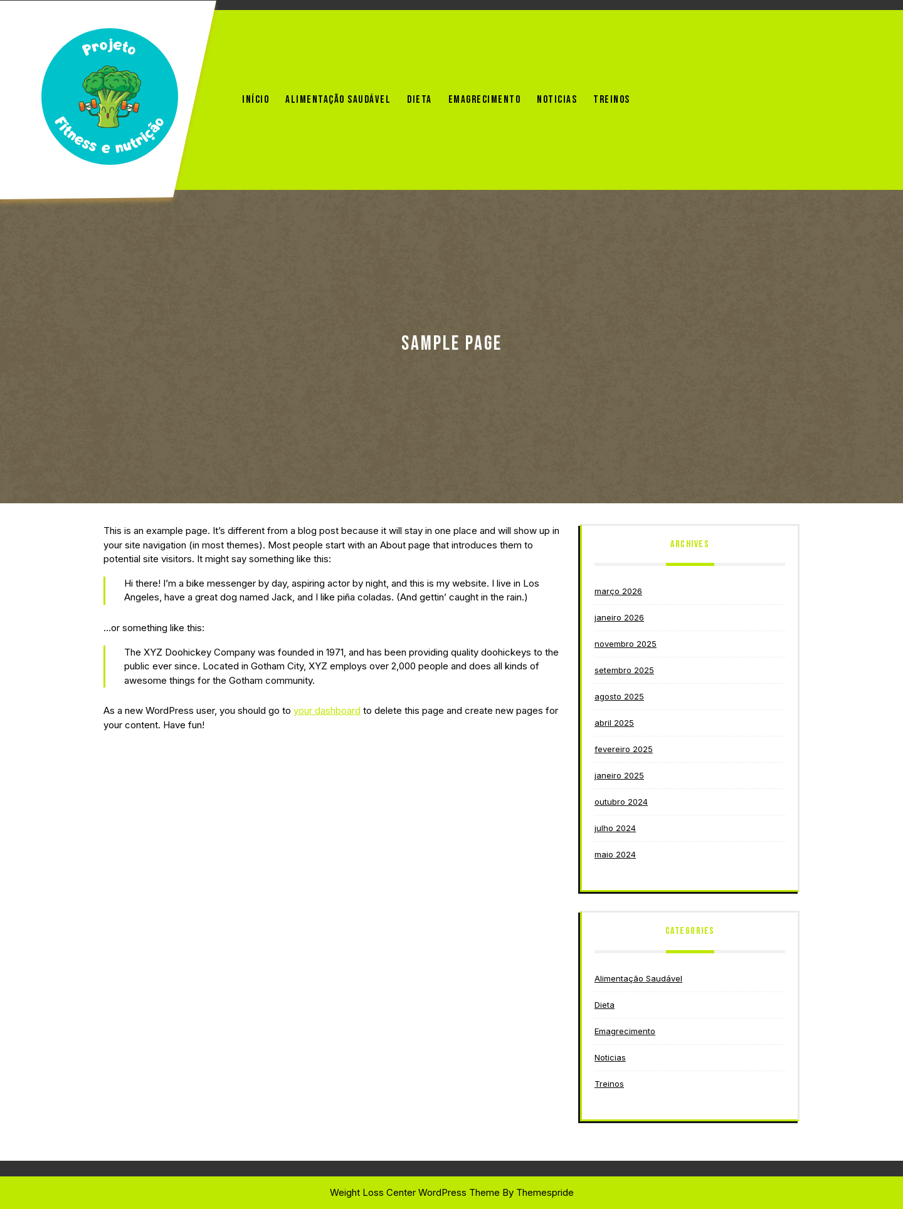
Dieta (419, 99)
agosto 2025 (619, 696)
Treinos (611, 99)
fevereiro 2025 (623, 749)
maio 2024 (615, 854)
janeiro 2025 (619, 775)
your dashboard (327, 710)
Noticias (557, 99)
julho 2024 (615, 828)
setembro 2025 (624, 670)
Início (255, 99)
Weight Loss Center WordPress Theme (415, 1192)
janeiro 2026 (619, 617)
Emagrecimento (484, 99)
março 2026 (618, 591)
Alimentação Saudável (338, 99)
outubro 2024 (621, 802)
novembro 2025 (625, 644)
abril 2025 (614, 723)
